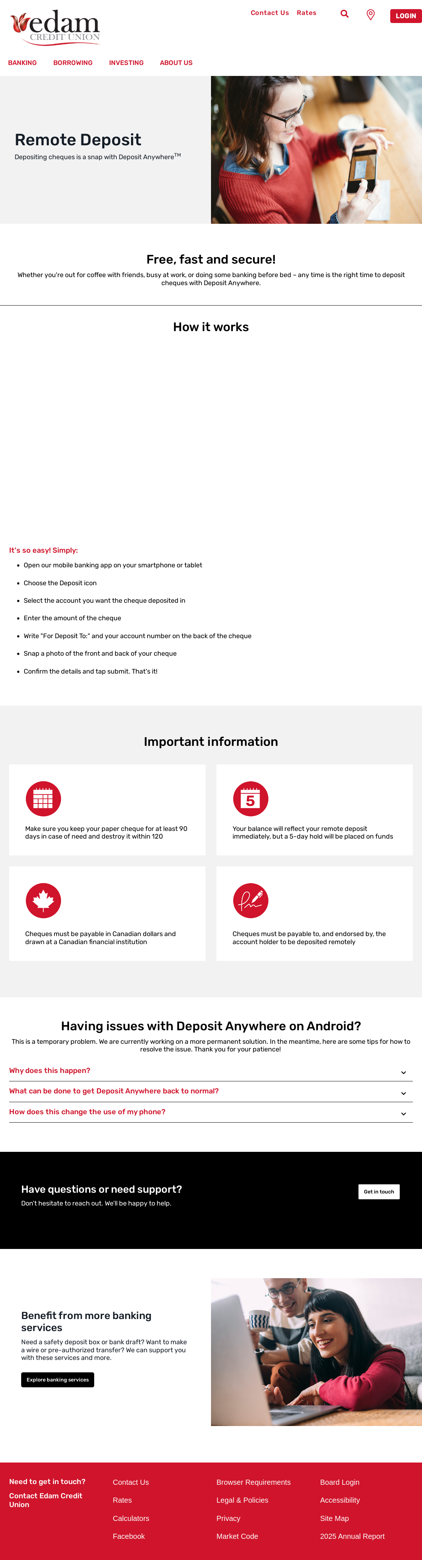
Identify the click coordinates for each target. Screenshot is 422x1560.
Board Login (340, 1482)
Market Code (237, 1536)
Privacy (228, 1518)
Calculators (131, 1518)
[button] (211, 1071)
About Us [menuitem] (176, 63)
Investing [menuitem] (126, 63)
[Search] (344, 14)
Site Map (334, 1518)
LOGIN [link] (406, 16)
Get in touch (379, 1192)
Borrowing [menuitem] (73, 63)
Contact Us (270, 13)
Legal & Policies (242, 1500)
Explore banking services (58, 1380)
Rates (307, 13)
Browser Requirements (253, 1482)
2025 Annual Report (352, 1536)
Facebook (129, 1536)
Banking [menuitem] (22, 63)
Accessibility (340, 1500)
